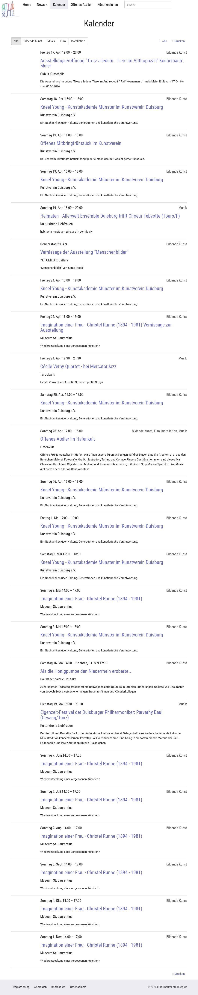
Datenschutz (78, 987)
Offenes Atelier (81, 4)
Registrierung (21, 987)
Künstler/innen (107, 4)
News (42, 4)
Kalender (59, 4)
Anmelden (40, 987)
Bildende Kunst (33, 41)
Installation (78, 41)
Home (27, 4)
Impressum (58, 987)
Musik (51, 41)
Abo (163, 41)
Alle (16, 41)
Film (63, 41)
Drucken (178, 41)
